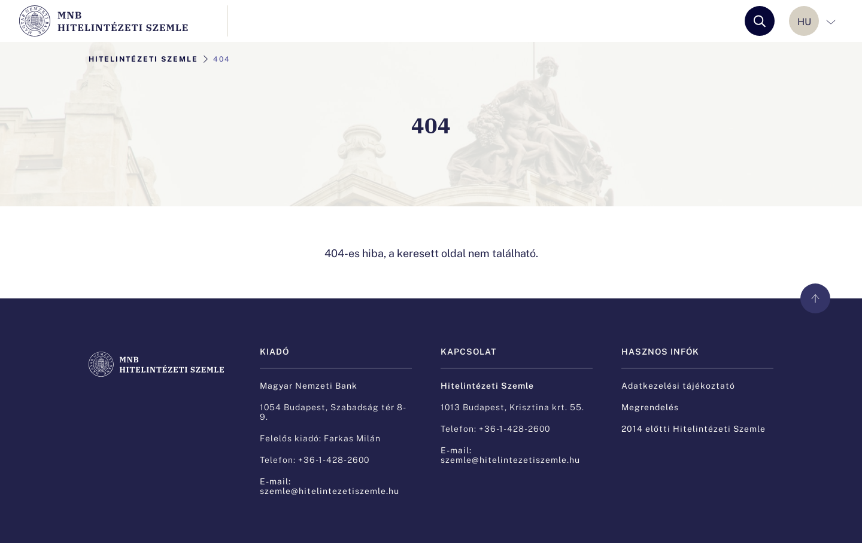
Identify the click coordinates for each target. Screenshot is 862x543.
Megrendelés (650, 406)
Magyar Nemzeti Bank (308, 385)
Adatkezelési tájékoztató (678, 385)
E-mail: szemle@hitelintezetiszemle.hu (329, 485)
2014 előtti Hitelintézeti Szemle (693, 428)
